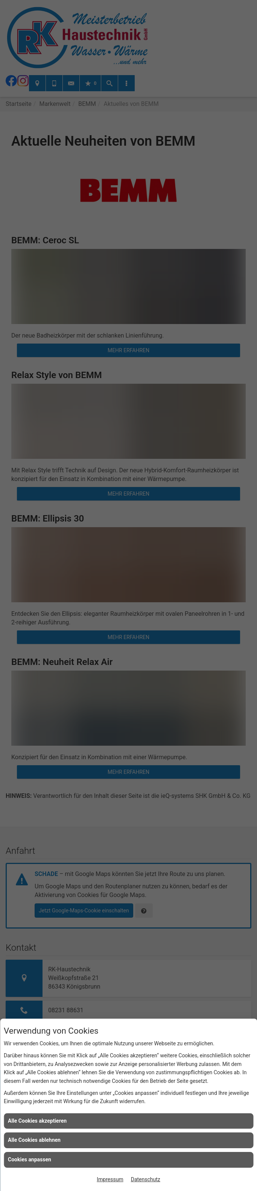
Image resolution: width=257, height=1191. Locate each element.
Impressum (110, 1179)
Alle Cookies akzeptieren (37, 1121)
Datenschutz (145, 1179)
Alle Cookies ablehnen (34, 1140)
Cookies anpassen (29, 1159)
